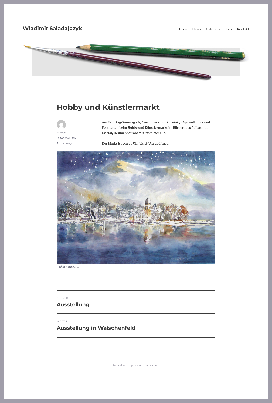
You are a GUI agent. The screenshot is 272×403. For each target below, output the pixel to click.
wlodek (61, 132)
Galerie (211, 29)
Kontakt (243, 29)
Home (182, 29)
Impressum (135, 365)
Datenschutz (152, 365)
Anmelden (118, 365)
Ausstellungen (66, 143)
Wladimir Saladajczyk (52, 28)
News (196, 29)
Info (229, 29)
